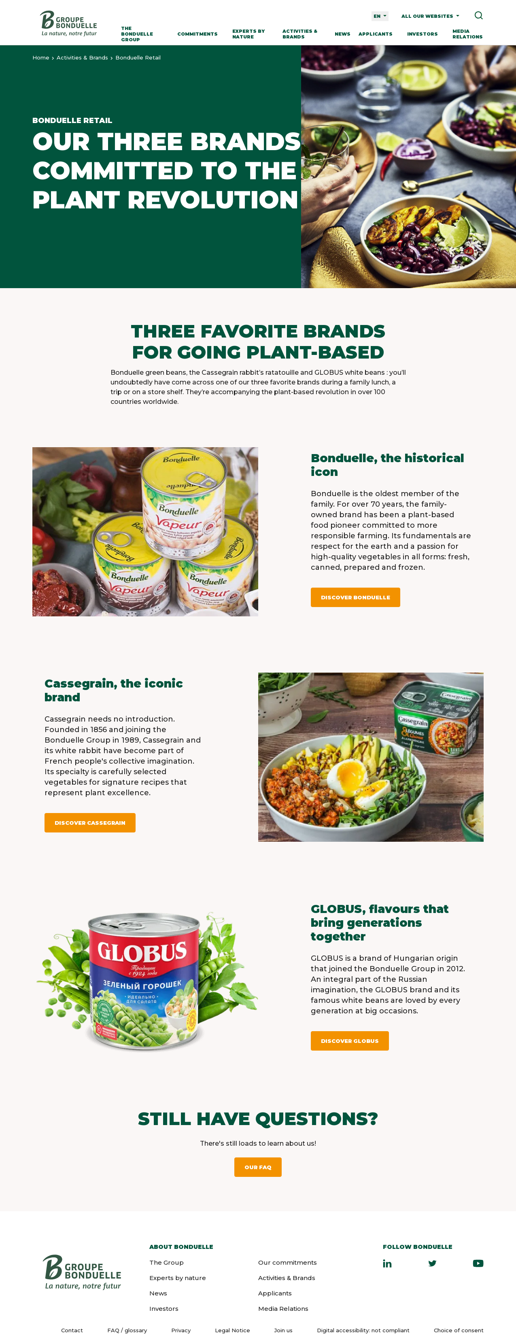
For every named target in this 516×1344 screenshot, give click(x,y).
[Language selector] (380, 16)
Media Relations (467, 34)
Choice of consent (459, 1330)
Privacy (181, 1330)
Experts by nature (248, 34)
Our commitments (287, 1262)
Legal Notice (232, 1330)
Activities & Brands (299, 34)
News (342, 34)
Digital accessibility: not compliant (363, 1330)
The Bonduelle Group (137, 33)
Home (40, 57)
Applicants (376, 34)
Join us (283, 1330)
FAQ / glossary (127, 1330)
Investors (422, 34)
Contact (72, 1330)
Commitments (197, 34)
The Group (166, 1262)
